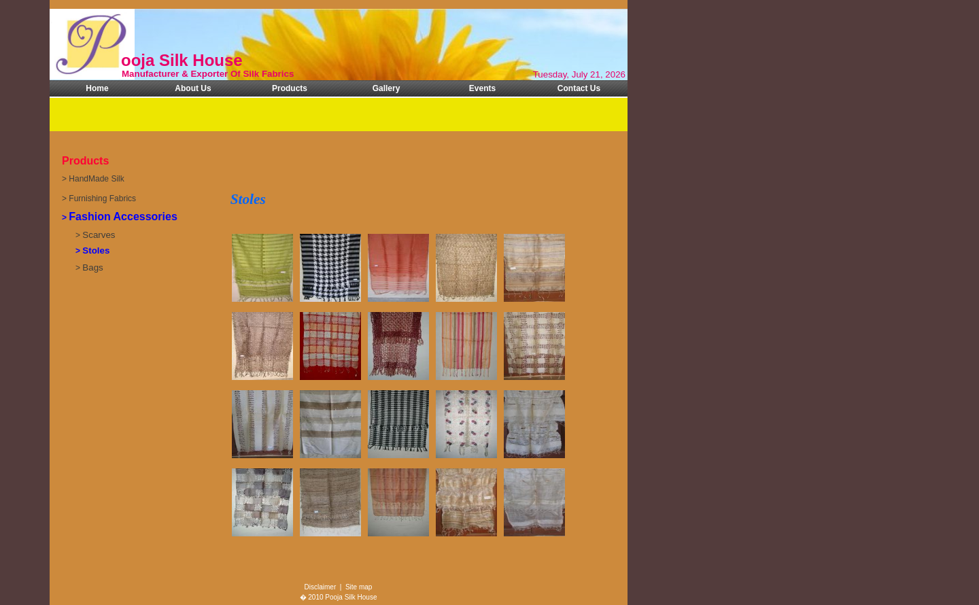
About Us (193, 88)
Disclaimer (321, 587)
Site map (358, 587)
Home (97, 88)
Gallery (386, 88)
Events (482, 88)
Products (289, 88)
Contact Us (578, 88)
